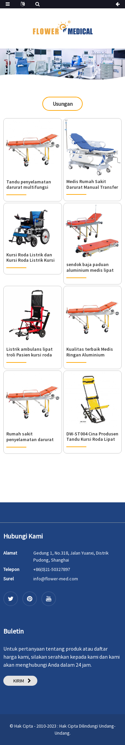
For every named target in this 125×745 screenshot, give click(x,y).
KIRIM (18, 681)
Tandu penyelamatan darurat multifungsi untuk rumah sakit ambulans (28, 184)
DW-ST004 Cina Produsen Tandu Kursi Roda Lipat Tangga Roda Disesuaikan (92, 436)
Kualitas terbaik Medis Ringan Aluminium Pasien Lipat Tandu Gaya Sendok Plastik (92, 352)
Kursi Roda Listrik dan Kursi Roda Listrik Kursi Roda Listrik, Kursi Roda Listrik (31, 257)
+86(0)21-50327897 (51, 569)
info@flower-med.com (55, 579)
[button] (59, 73)
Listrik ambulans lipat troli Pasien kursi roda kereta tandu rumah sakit (29, 352)
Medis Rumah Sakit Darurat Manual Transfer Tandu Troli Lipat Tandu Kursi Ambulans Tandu (92, 184)
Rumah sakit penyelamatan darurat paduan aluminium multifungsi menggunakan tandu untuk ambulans (30, 436)
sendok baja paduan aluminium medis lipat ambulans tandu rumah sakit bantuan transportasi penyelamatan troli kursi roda (92, 267)
